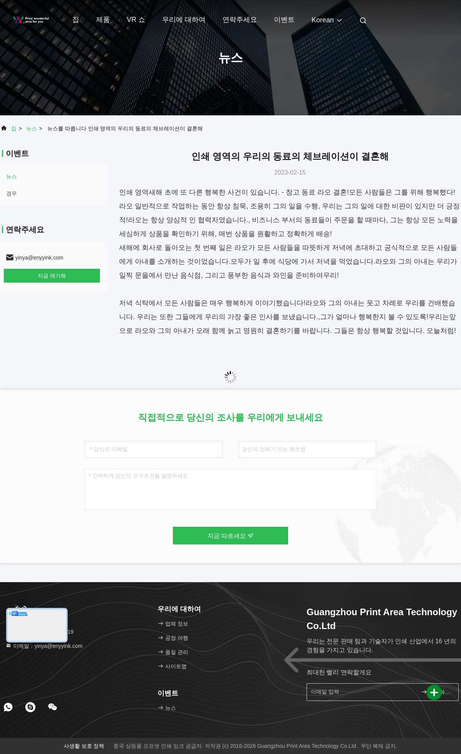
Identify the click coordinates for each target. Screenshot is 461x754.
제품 (103, 19)
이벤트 (284, 19)
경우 (11, 193)
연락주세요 (239, 19)
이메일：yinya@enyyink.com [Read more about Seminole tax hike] (44, 646)
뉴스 (31, 128)
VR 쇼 (136, 19)
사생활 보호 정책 (84, 746)
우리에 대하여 (184, 19)
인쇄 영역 (134, 192)
